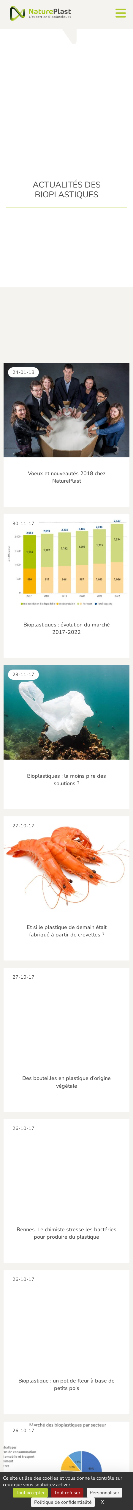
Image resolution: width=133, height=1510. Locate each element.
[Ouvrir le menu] (120, 13)
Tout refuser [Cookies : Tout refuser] (67, 1492)
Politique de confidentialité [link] (63, 1502)
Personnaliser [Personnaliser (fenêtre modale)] (104, 1492)
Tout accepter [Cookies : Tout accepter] (30, 1492)
